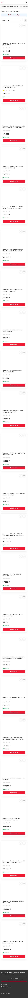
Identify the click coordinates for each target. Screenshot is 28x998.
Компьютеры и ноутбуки (12, 6)
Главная (3, 6)
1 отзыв (13, 90)
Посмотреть (14, 58)
